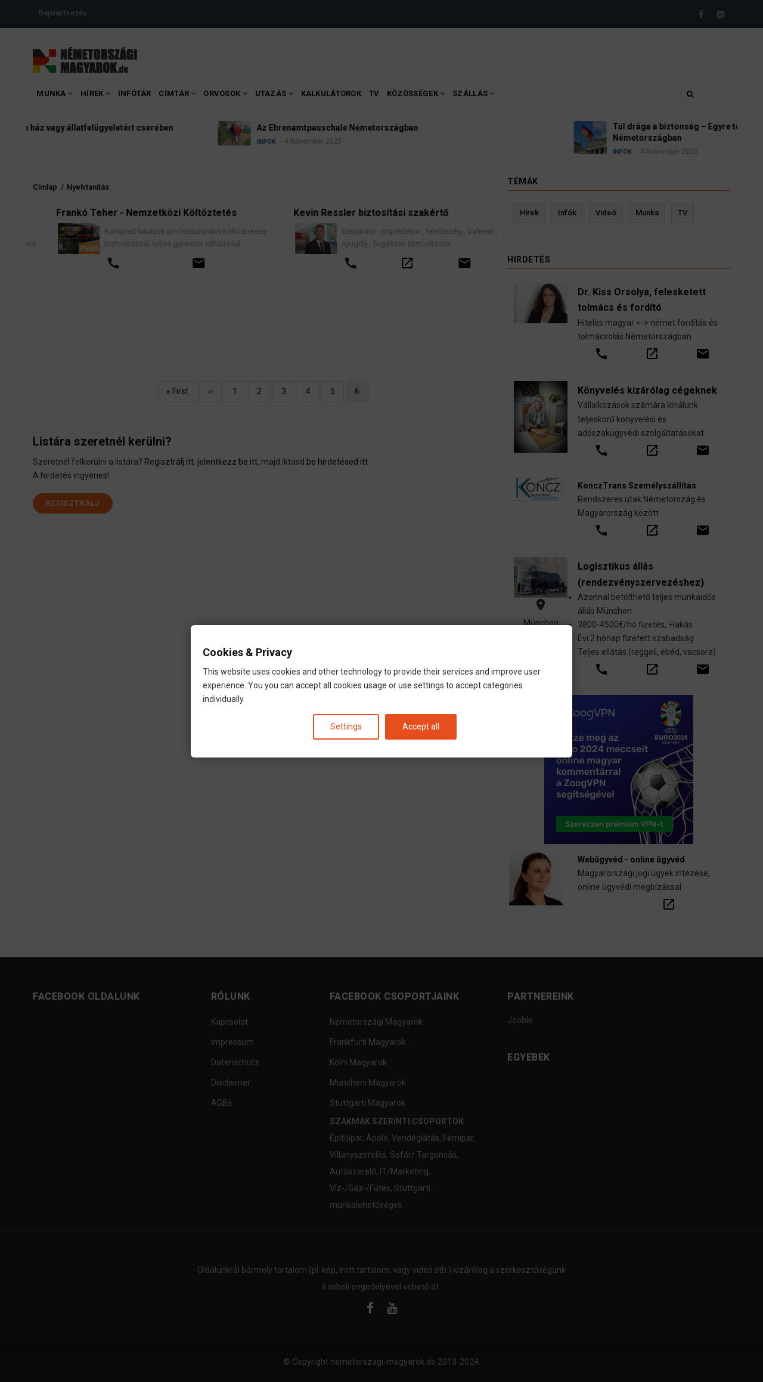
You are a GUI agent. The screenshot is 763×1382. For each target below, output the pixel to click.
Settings (346, 726)
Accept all (420, 726)
